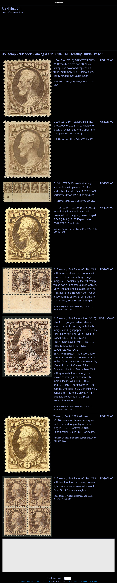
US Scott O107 (21, 580)
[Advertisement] (58, 31)
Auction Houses (18, 2)
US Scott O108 (33, 580)
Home (4, 2)
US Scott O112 (84, 580)
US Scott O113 (96, 580)
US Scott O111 (71, 580)
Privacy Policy (34, 2)
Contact (47, 2)
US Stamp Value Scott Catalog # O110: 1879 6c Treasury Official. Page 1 (53, 53)
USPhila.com (12, 7)
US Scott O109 (46, 580)
